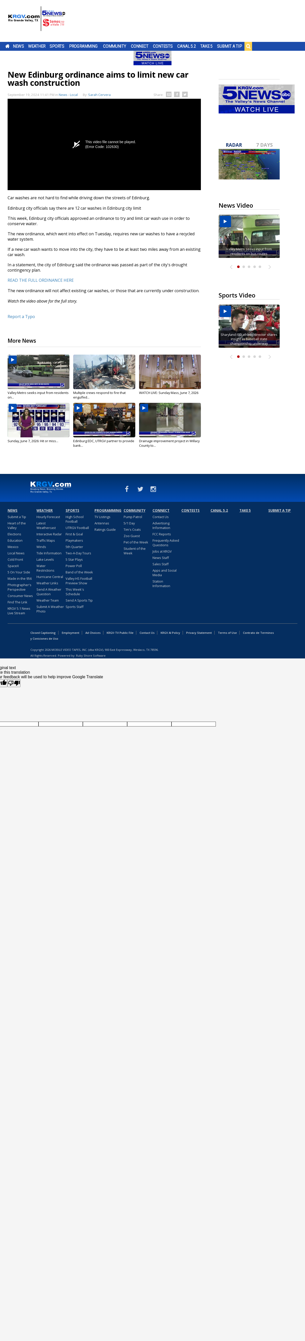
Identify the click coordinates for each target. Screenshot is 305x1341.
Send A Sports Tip (79, 600)
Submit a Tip (229, 46)
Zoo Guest (132, 536)
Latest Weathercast (46, 525)
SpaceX (13, 566)
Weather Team (47, 600)
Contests (163, 46)
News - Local (68, 94)
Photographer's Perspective (19, 587)
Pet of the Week (136, 542)
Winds (41, 546)
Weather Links (47, 583)
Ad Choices (93, 633)
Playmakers (74, 540)
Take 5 (206, 46)
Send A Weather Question (48, 591)
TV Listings (102, 517)
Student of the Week (135, 550)
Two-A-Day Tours (78, 553)
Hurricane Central (49, 576)
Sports (57, 46)
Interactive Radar (49, 534)
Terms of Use (227, 633)
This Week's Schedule (75, 591)
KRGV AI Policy (170, 633)
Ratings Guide (105, 529)
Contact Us (160, 517)
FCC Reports (161, 534)
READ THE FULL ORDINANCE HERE (41, 280)
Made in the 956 (20, 578)
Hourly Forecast (48, 517)
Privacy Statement (199, 633)
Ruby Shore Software (91, 655)
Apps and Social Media (164, 572)
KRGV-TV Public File (120, 633)
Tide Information (49, 553)
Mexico (13, 546)
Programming (83, 46)
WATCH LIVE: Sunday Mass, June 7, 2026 (168, 392)
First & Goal (74, 534)
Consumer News (20, 595)
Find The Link (17, 602)
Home (7, 46)
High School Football (75, 519)
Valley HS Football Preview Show (79, 580)
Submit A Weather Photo (50, 609)
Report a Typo (21, 316)
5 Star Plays (74, 559)
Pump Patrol (133, 517)
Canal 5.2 (186, 46)
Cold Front (15, 559)
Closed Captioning (43, 633)
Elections (14, 534)
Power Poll (74, 566)
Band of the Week (79, 572)
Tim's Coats (132, 529)
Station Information (161, 583)
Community (114, 46)
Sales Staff (160, 564)
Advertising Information (161, 525)
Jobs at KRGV (162, 551)
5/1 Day (129, 523)
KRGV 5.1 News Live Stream (19, 610)
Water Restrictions (45, 568)
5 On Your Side (19, 572)
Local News (16, 553)
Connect (139, 46)
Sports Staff (75, 606)
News (18, 46)
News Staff (160, 557)
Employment (70, 633)
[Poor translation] (14, 683)
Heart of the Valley (17, 525)
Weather (36, 46)
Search (248, 46)
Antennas (101, 523)
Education (15, 540)
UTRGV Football (77, 527)
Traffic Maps (45, 540)
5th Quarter (74, 546)
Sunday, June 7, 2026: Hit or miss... (33, 441)
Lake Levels (45, 559)
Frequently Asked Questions (165, 542)
